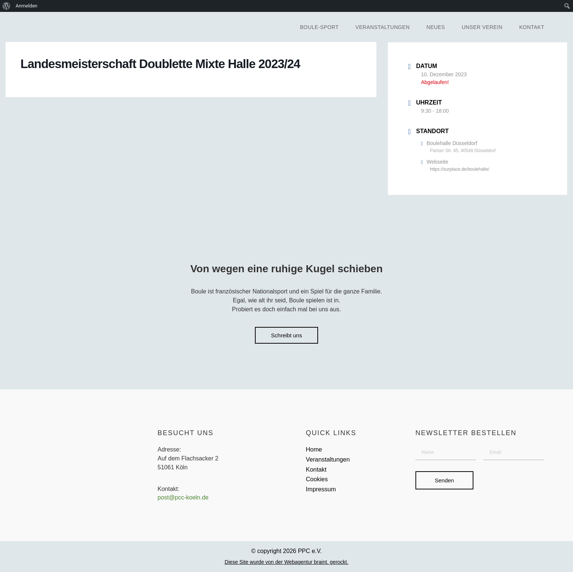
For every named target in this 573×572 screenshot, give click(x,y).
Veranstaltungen (382, 27)
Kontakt (531, 27)
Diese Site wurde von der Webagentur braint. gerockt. (287, 563)
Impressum (322, 494)
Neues (435, 27)
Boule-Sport (319, 27)
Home (315, 450)
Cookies (318, 483)
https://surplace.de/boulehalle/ (459, 169)
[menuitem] (6, 6)
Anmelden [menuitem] (27, 6)
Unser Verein (482, 27)
